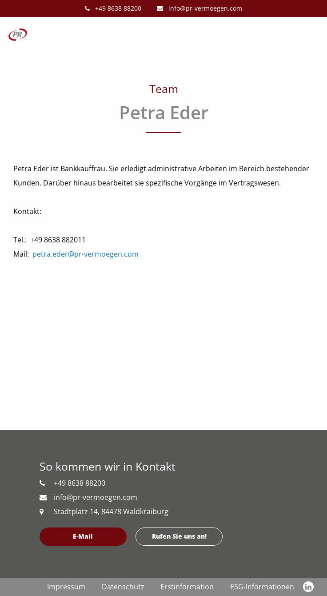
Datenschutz (123, 587)
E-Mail (83, 536)
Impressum (66, 587)
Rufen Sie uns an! (179, 536)
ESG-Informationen (262, 587)
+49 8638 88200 (113, 8)
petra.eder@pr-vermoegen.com (85, 254)
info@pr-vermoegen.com (199, 8)
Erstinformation (187, 587)
